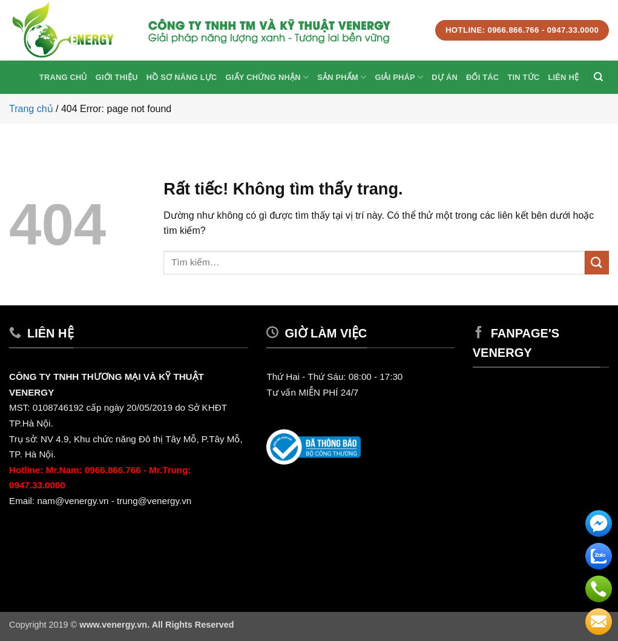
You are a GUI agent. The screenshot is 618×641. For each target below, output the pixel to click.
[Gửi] (597, 262)
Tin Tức (523, 77)
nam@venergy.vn (72, 501)
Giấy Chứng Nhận (267, 77)
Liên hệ (563, 77)
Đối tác (482, 77)
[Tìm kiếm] (598, 77)
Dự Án (445, 77)
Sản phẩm (341, 77)
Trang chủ (63, 77)
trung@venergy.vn (155, 501)
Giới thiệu (117, 77)
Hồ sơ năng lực (181, 77)
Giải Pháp (399, 77)
